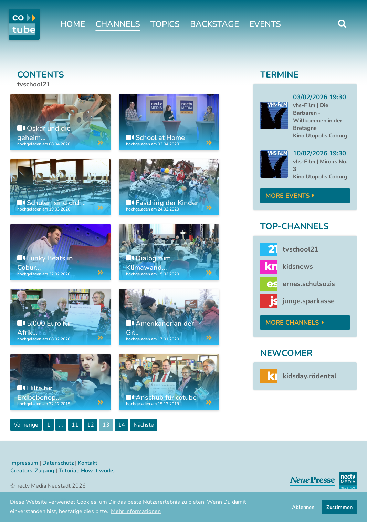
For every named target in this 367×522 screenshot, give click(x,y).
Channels (117, 24)
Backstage (214, 24)
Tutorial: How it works (87, 470)
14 (121, 425)
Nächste (144, 425)
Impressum (24, 463)
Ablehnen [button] (303, 507)
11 (75, 425)
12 (90, 425)
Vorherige (26, 425)
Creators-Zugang (32, 470)
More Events (287, 196)
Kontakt (87, 463)
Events (265, 24)
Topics (165, 24)
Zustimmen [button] (339, 507)
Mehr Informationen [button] (136, 511)
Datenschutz (58, 463)
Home (72, 24)
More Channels (292, 322)
